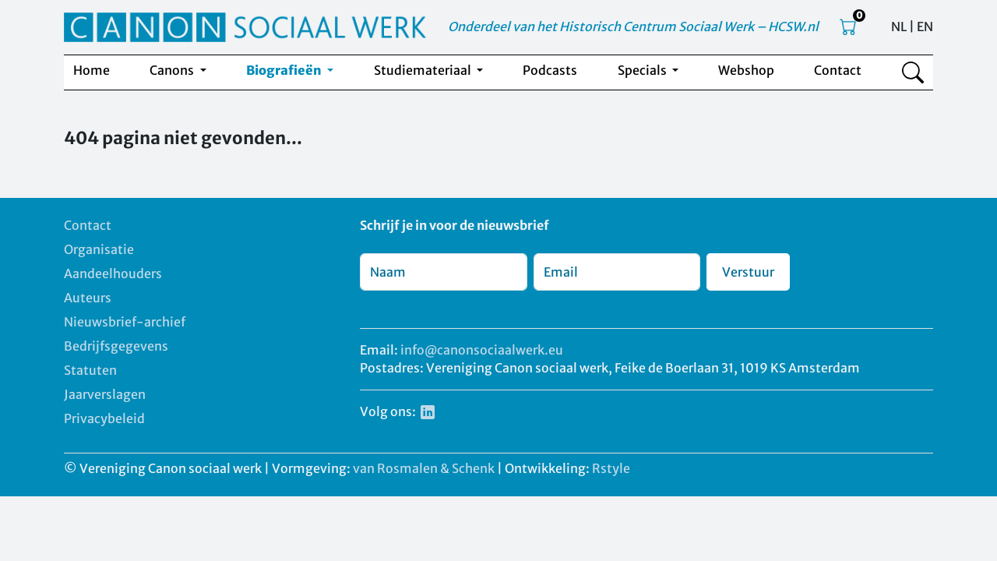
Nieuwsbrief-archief (124, 322)
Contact (837, 70)
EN (925, 26)
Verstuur (748, 272)
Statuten (90, 370)
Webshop (746, 70)
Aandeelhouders (113, 273)
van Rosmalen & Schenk (424, 468)
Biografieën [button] (285, 70)
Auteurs (87, 297)
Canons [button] (173, 70)
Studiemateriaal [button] (424, 70)
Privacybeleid (104, 418)
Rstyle (611, 468)
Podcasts (550, 70)
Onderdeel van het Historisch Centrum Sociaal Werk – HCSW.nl (633, 26)
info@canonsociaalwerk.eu (481, 350)
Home (91, 70)
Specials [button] (643, 70)
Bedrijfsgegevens (116, 346)
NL (899, 26)
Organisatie (99, 249)
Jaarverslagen (105, 394)
